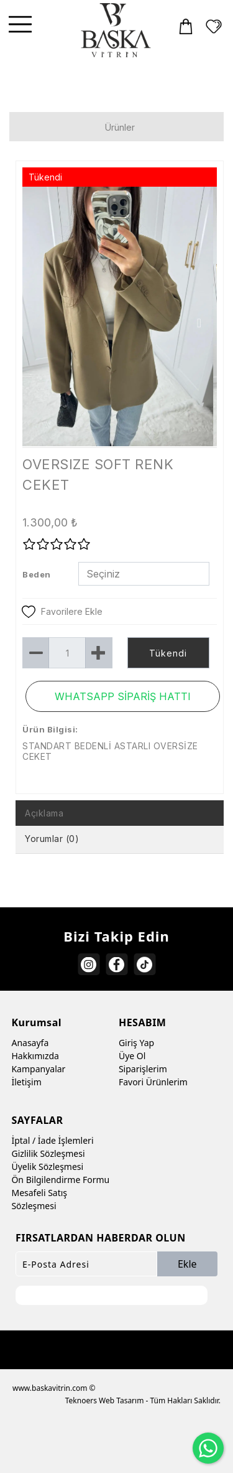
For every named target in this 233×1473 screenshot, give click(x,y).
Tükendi (168, 653)
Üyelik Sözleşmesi (47, 1166)
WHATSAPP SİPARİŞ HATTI (123, 696)
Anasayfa (29, 1043)
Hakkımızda (35, 1056)
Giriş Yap (136, 1043)
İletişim (26, 1082)
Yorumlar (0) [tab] (52, 838)
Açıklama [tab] (44, 813)
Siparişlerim (143, 1069)
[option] (119, 316)
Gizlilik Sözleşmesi (48, 1153)
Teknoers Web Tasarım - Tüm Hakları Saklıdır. (143, 1400)
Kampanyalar (38, 1069)
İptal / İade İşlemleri (52, 1140)
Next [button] (199, 323)
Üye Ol (132, 1056)
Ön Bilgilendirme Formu (60, 1179)
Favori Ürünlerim (153, 1082)
